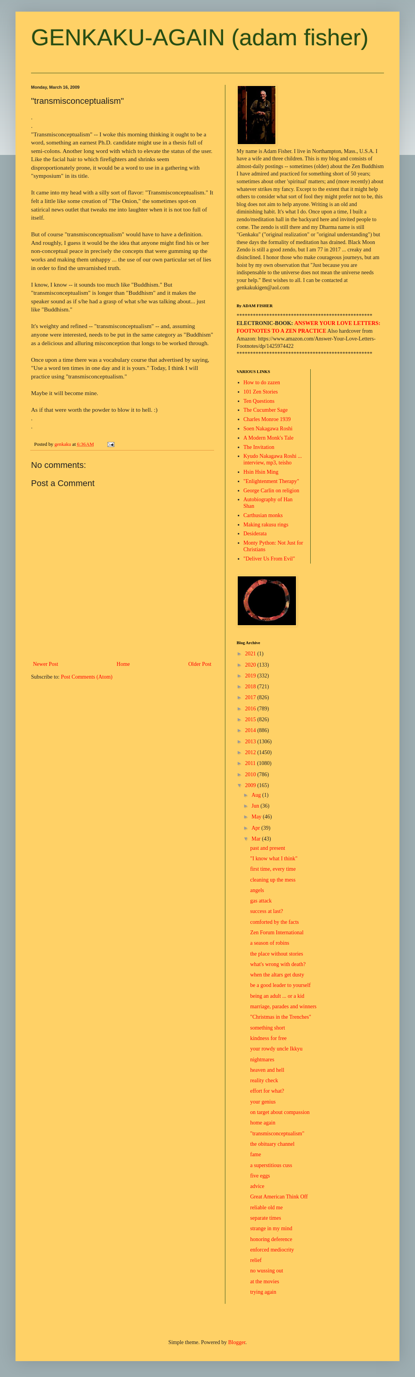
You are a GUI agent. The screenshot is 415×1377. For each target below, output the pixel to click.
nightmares (262, 1059)
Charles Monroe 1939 (267, 419)
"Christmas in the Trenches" (280, 1017)
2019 (251, 676)
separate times (265, 1218)
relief (256, 1260)
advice (257, 1186)
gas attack (261, 901)
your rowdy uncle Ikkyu (276, 1049)
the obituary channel (272, 1144)
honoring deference (271, 1239)
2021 (251, 654)
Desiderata (255, 533)
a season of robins (269, 943)
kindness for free (268, 1038)
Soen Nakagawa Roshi (268, 428)
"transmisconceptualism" (277, 1133)
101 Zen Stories (261, 392)
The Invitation (259, 447)
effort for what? (267, 1091)
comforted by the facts (274, 922)
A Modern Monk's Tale (269, 438)
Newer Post (45, 664)
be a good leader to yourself (280, 985)
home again (262, 1123)
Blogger (236, 1342)
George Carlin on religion (271, 490)
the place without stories (276, 954)
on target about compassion (280, 1112)
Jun (255, 806)
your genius (263, 1102)
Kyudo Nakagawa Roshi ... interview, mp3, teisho (273, 459)
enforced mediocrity (272, 1250)
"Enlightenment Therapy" (271, 481)
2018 (251, 686)
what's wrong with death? (278, 964)
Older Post (200, 664)
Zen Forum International (277, 932)
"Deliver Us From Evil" (269, 559)
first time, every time (273, 869)
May (257, 817)
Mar (256, 839)
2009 (251, 785)
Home (123, 664)
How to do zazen (262, 382)
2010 (251, 774)
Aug (256, 795)
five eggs (260, 1176)
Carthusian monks (263, 515)
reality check (264, 1080)
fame (255, 1154)
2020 (251, 665)
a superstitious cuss (271, 1165)
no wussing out (266, 1271)
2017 (251, 697)
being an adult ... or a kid (277, 996)
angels (257, 890)
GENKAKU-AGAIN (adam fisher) (199, 37)
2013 (251, 741)
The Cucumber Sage (266, 410)
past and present (267, 848)
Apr (256, 828)
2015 (251, 719)
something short (267, 1028)
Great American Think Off (279, 1197)
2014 (251, 730)
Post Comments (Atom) (86, 677)
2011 (251, 763)
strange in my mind (271, 1228)
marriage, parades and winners (283, 1006)
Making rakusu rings (266, 525)
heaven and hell (267, 1070)
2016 (251, 709)
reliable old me (266, 1207)
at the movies (264, 1281)
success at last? (266, 911)
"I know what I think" (273, 858)
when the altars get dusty (277, 975)
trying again (263, 1292)
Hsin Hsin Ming (261, 472)
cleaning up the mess (273, 880)
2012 (251, 752)
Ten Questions (259, 401)
